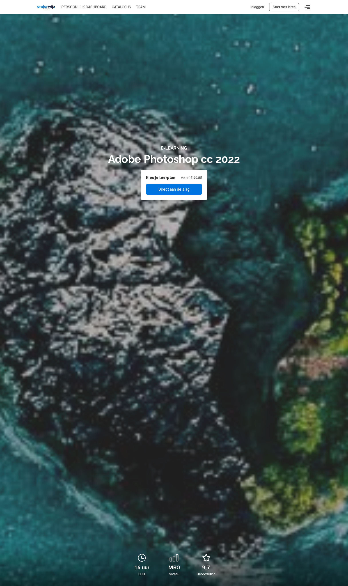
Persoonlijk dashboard (84, 7)
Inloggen (257, 7)
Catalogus (121, 7)
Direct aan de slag (174, 189)
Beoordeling (206, 574)
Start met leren (284, 7)
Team (141, 7)
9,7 (206, 562)
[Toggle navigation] (307, 7)
